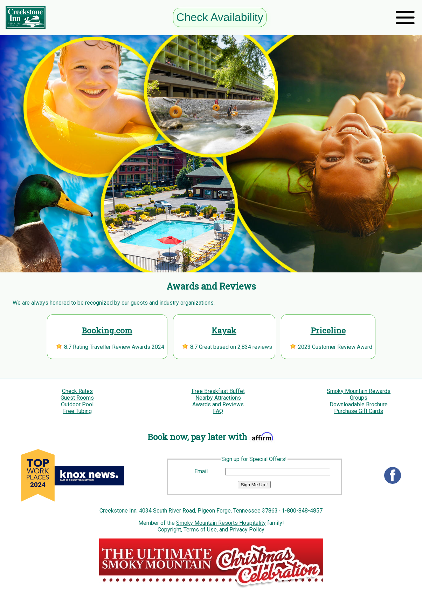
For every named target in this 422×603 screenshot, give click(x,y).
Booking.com (107, 330)
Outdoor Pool (77, 404)
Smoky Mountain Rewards (358, 391)
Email (201, 471)
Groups (358, 397)
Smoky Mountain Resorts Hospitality (221, 523)
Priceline (328, 330)
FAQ (218, 411)
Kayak (224, 330)
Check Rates (77, 391)
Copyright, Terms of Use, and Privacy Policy (211, 529)
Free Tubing (77, 411)
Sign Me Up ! (254, 484)
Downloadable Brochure (359, 404)
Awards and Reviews (218, 404)
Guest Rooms (77, 397)
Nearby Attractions (218, 397)
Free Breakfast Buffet (218, 391)
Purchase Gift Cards (358, 411)
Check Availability (219, 17)
